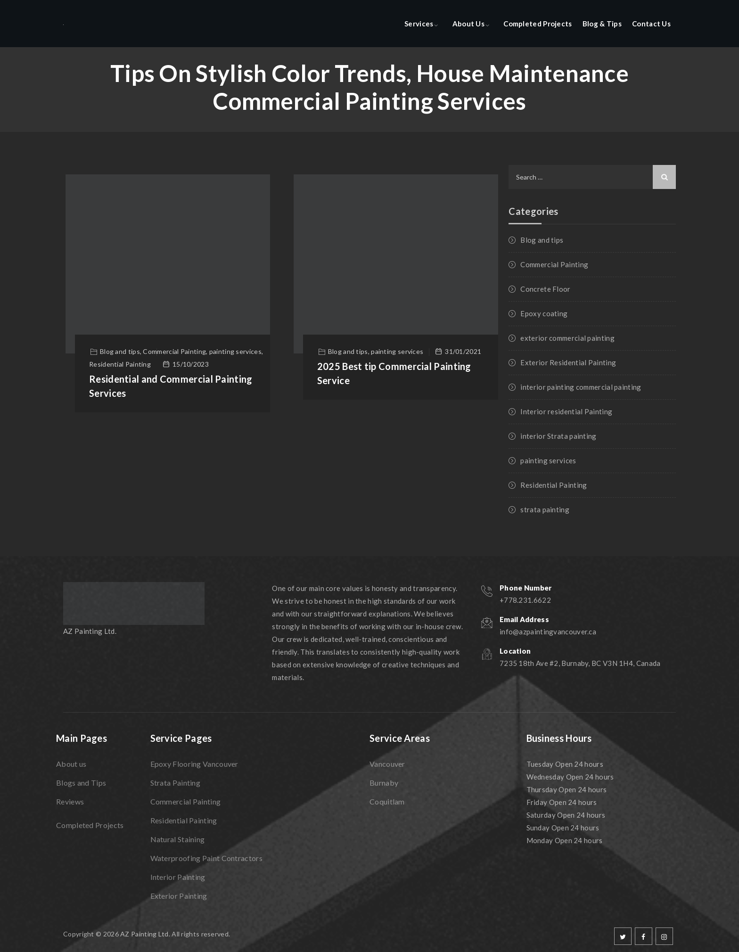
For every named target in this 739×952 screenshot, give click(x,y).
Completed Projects (537, 23)
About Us (468, 23)
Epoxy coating (543, 313)
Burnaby (384, 782)
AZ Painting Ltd (144, 934)
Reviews (70, 801)
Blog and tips (541, 240)
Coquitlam (387, 801)
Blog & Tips (602, 23)
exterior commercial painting (567, 338)
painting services (548, 460)
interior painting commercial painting (580, 387)
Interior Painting (177, 876)
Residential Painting (553, 485)
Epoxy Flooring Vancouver (194, 763)
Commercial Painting (554, 264)
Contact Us (651, 23)
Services (418, 23)
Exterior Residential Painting (568, 362)
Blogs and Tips (81, 782)
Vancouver (387, 763)
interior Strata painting (558, 436)
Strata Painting (175, 782)
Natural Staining (177, 839)
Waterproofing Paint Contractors (206, 858)
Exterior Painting (178, 895)
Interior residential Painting (566, 411)
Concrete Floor (545, 289)
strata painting (544, 509)
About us (71, 763)
